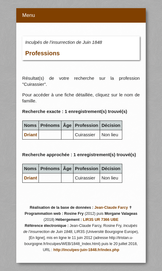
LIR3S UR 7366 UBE (100, 220)
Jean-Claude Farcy (111, 207)
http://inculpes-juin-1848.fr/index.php (86, 250)
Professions (42, 53)
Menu (28, 15)
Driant (30, 134)
